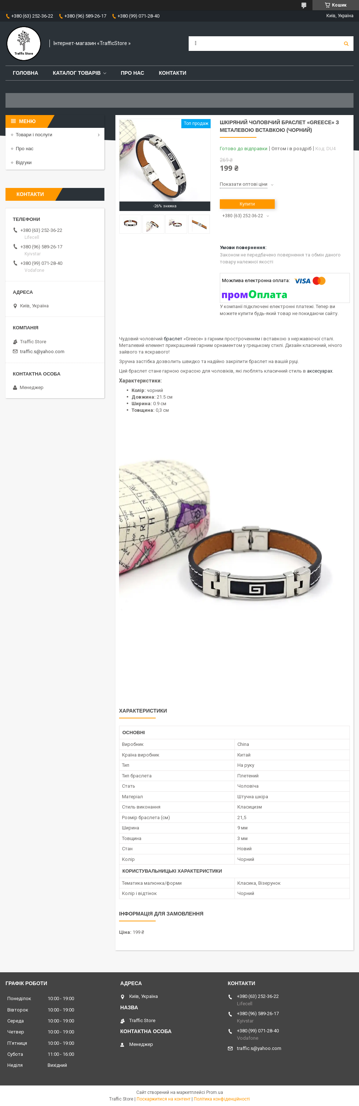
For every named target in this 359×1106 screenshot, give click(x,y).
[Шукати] (346, 43)
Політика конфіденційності (222, 1099)
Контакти (172, 73)
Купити (247, 204)
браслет (173, 338)
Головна (25, 73)
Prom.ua (214, 1092)
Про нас (132, 73)
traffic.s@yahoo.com (42, 351)
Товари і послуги (34, 134)
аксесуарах (319, 371)
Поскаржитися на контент (163, 1099)
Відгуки (24, 162)
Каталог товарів (76, 73)
